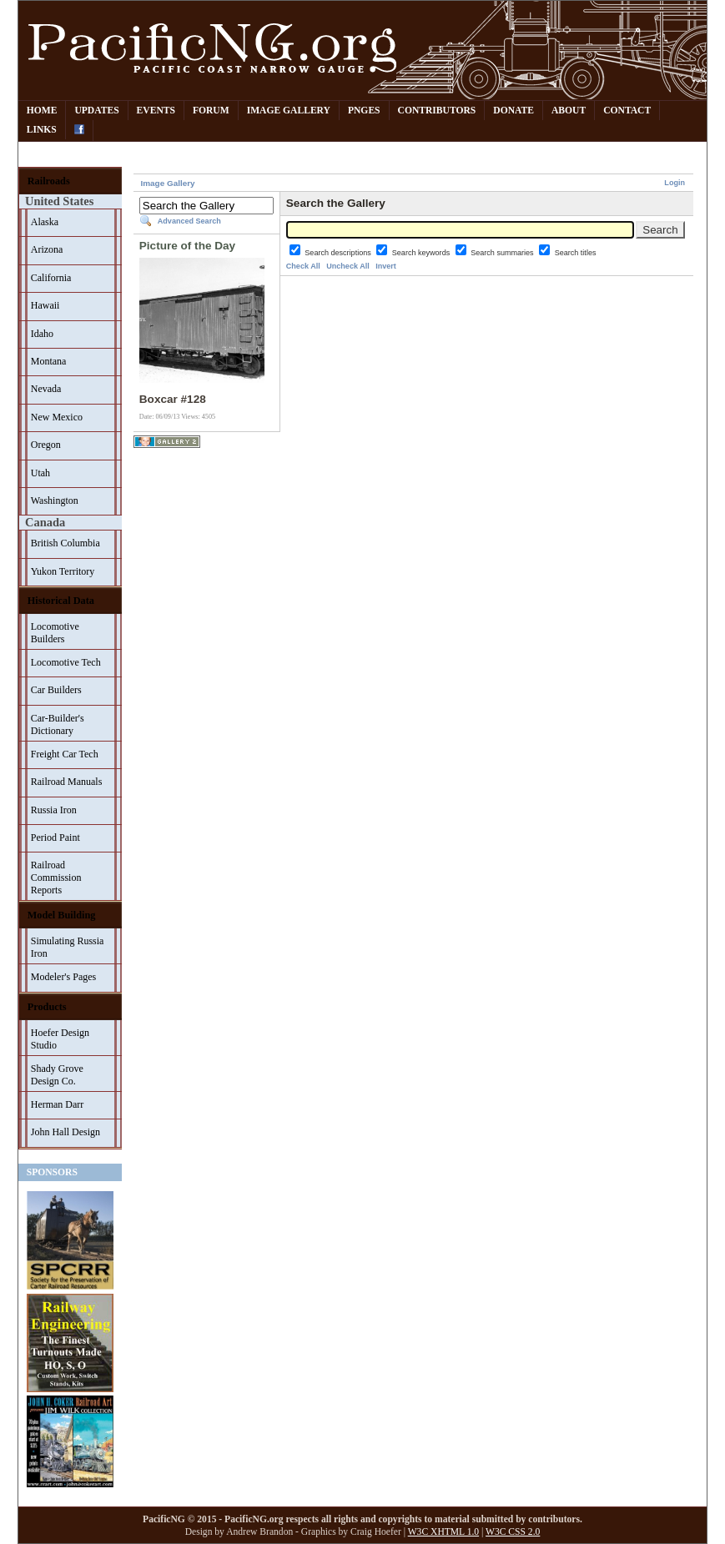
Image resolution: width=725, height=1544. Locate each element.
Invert (385, 266)
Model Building (62, 915)
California (51, 278)
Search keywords (422, 253)
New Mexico (57, 417)
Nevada (46, 389)
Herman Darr (57, 1104)
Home (42, 110)
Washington (54, 500)
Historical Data (61, 600)
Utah (40, 473)
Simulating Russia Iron (67, 947)
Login (674, 183)
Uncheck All (347, 266)
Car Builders (56, 690)
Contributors (437, 110)
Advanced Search (189, 221)
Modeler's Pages (63, 977)
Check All (303, 266)
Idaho (42, 333)
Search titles (576, 253)
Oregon (46, 444)
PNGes (364, 110)
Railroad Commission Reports (56, 877)
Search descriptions (339, 253)
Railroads (49, 181)
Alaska (44, 222)
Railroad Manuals (67, 781)
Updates (96, 110)
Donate (513, 110)
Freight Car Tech (64, 754)
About (568, 110)
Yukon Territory (63, 571)
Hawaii (45, 305)
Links (42, 129)
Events (156, 110)
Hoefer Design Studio (60, 1039)
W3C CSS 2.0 (513, 1531)
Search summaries (503, 253)
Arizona (47, 249)
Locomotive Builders (55, 633)
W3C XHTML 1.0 (443, 1531)
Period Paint (55, 837)
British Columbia (65, 543)
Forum (211, 110)
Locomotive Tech (66, 662)
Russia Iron (54, 810)
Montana (49, 361)
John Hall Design (65, 1132)
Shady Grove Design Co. (57, 1075)
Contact (627, 110)
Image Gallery (288, 110)
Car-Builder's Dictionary (57, 724)
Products (47, 1007)
